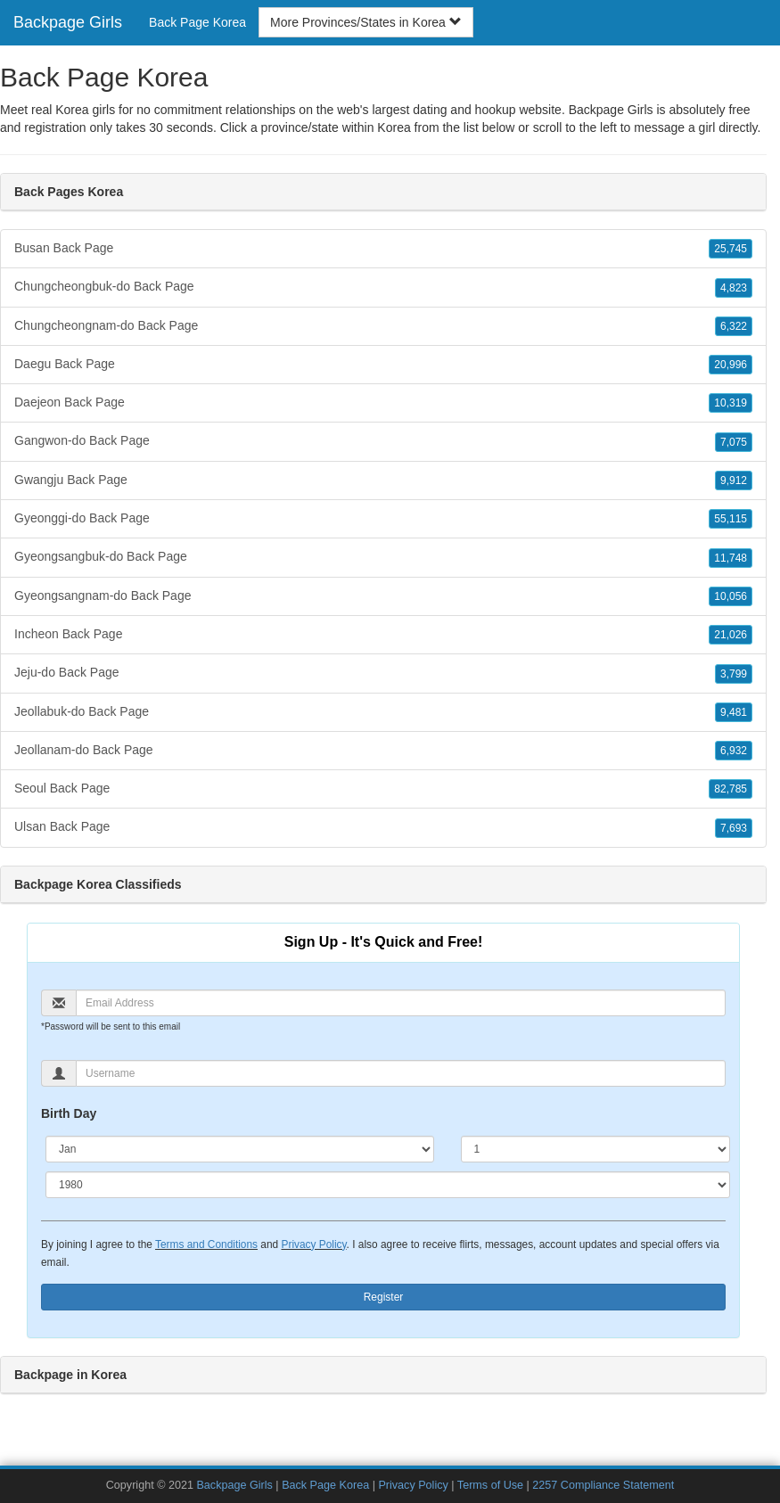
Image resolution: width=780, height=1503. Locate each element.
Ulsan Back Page (383, 827)
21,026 (730, 634)
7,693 (733, 828)
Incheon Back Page (383, 635)
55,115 (730, 519)
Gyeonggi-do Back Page (383, 519)
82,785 (730, 789)
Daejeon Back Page (383, 403)
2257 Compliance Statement (603, 1485)
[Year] (387, 1184)
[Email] (401, 1003)
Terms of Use (490, 1485)
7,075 (733, 442)
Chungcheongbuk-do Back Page (383, 287)
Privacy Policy (313, 1244)
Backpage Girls (67, 22)
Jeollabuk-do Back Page (383, 712)
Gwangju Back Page (383, 480)
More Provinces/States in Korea (366, 22)
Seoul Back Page (383, 789)
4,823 (733, 288)
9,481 (733, 712)
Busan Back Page (383, 249)
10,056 (730, 596)
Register (384, 1297)
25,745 (730, 248)
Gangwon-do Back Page (383, 441)
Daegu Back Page (383, 364)
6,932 (733, 750)
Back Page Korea (197, 22)
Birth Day (68, 1113)
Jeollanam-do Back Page (383, 750)
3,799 (733, 674)
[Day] (596, 1149)
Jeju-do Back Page (383, 673)
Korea (393, 127)
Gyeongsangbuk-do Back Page (383, 557)
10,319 (730, 403)
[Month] (239, 1149)
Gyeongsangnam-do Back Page (383, 596)
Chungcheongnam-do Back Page (383, 326)
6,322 (733, 326)
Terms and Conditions (206, 1244)
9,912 (733, 480)
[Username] (401, 1073)
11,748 (730, 558)
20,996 (730, 364)
